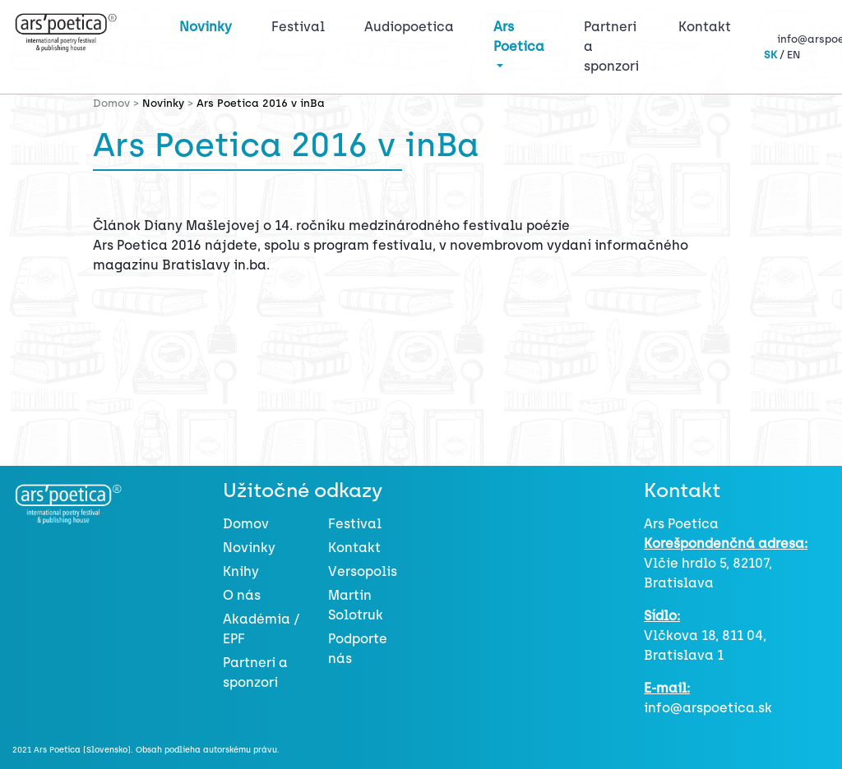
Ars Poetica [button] (518, 36)
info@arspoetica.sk (708, 708)
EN (793, 54)
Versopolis (362, 571)
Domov (246, 524)
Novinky (205, 27)
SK (770, 54)
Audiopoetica (409, 27)
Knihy (241, 571)
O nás (242, 595)
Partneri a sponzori (611, 46)
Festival (301, 25)
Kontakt (704, 27)
